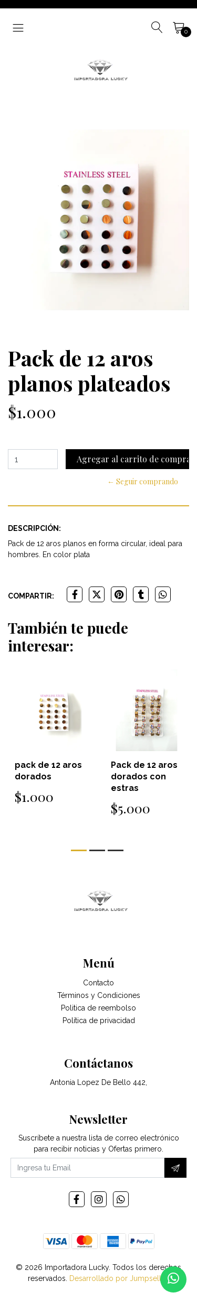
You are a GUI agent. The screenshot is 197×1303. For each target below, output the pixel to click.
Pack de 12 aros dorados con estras (144, 776)
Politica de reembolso (98, 1008)
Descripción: (34, 528)
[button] (79, 850)
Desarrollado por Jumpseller (118, 1278)
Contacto (98, 983)
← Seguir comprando (142, 481)
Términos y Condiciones (98, 995)
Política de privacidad (99, 1020)
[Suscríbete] (175, 1168)
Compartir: (31, 596)
